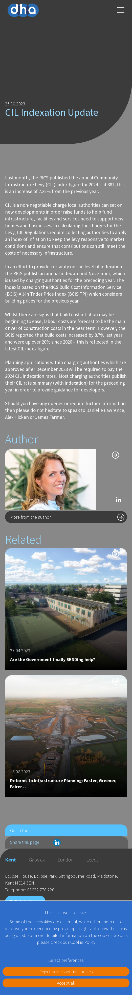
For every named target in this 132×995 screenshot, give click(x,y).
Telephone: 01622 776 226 (29, 890)
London (66, 859)
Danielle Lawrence (27, 500)
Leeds (92, 859)
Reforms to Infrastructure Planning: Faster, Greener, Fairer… (63, 784)
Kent (10, 859)
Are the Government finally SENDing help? (52, 659)
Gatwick (37, 859)
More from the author (30, 517)
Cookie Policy (82, 942)
